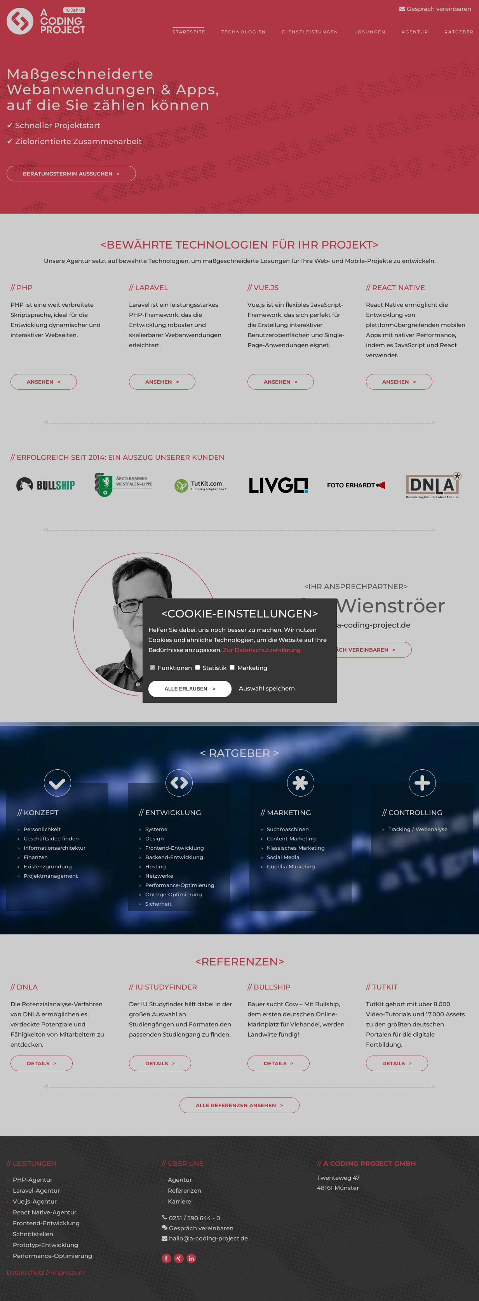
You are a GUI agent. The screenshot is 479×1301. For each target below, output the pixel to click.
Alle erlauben (187, 689)
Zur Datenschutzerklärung (262, 650)
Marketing (248, 667)
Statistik (211, 667)
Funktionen (171, 667)
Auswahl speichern (267, 688)
